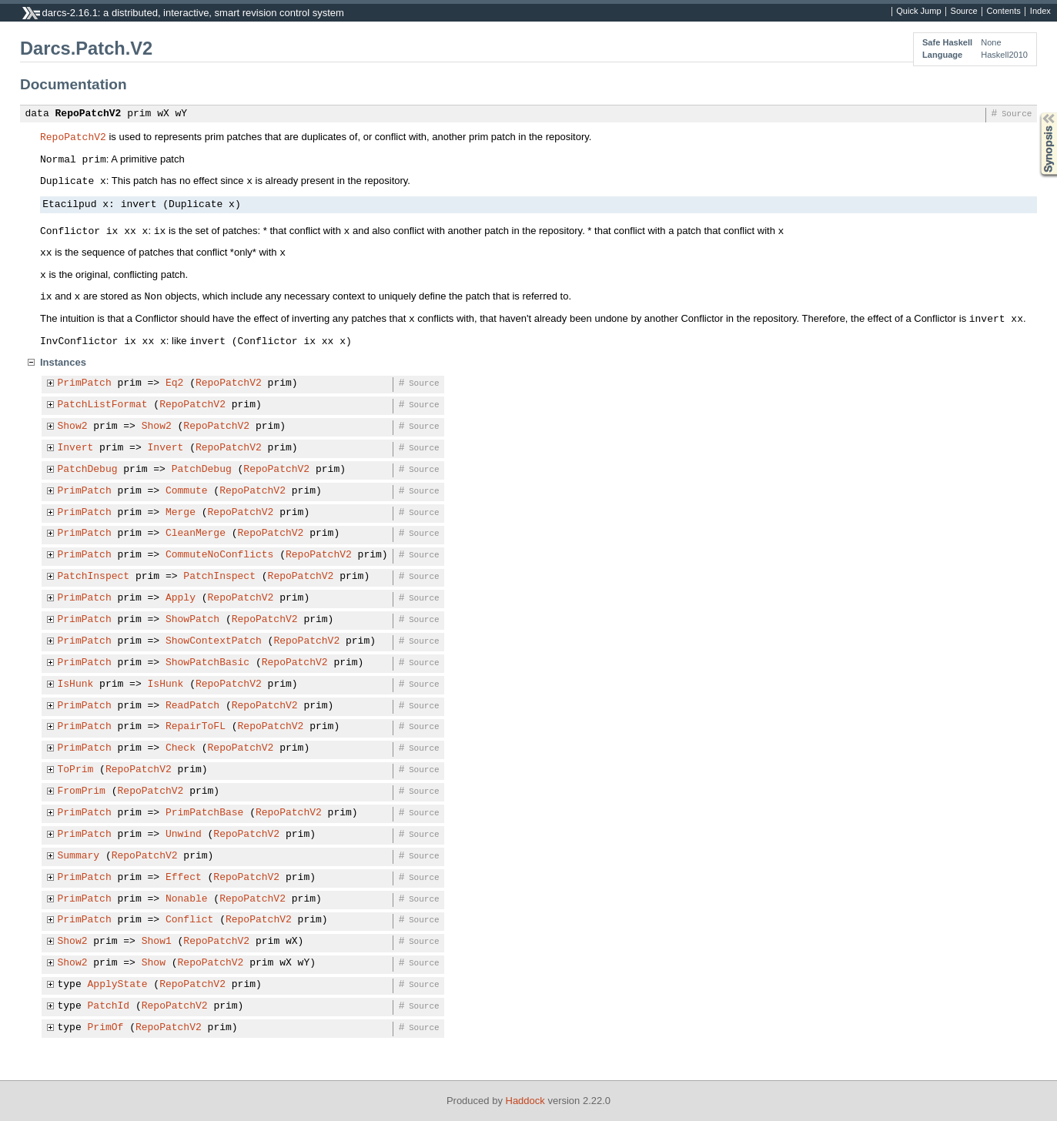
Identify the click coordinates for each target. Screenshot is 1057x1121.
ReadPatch (192, 706)
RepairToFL (196, 727)
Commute (187, 491)
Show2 (73, 426)
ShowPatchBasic (207, 663)
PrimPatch (85, 383)
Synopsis (1036, 112)
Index (1040, 11)
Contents (1004, 11)
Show (154, 963)
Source (964, 11)
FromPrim (81, 791)
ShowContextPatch (214, 641)
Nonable (187, 899)
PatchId (109, 1006)
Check (181, 748)
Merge (181, 513)
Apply (181, 598)
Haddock (525, 1100)
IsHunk (76, 684)
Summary (79, 856)
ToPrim (76, 770)
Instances (63, 362)
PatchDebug (88, 470)
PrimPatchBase (204, 813)
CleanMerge (196, 533)
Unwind (184, 835)
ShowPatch (192, 620)
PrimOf (106, 1028)
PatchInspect (94, 577)
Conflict (189, 920)
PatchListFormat (103, 405)
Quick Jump (918, 11)
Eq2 (174, 383)
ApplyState (118, 985)
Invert (76, 448)
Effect (184, 878)
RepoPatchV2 (88, 114)
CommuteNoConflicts (219, 555)
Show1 (157, 942)
